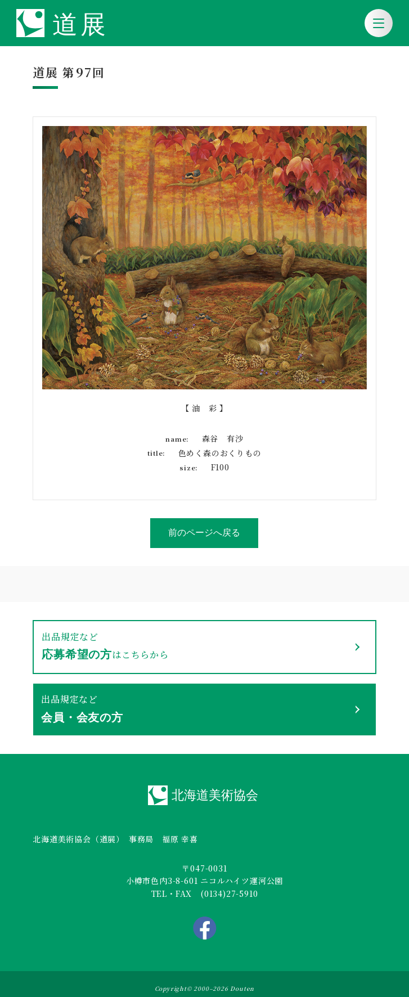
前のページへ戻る (204, 532)
